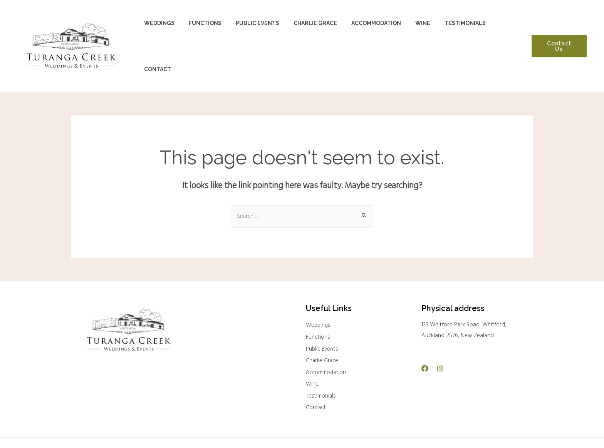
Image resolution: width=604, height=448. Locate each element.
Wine (312, 360)
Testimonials (321, 372)
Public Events (322, 324)
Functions (318, 312)
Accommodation (326, 348)
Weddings (318, 300)
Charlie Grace (322, 336)
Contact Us (558, 33)
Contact (316, 384)
